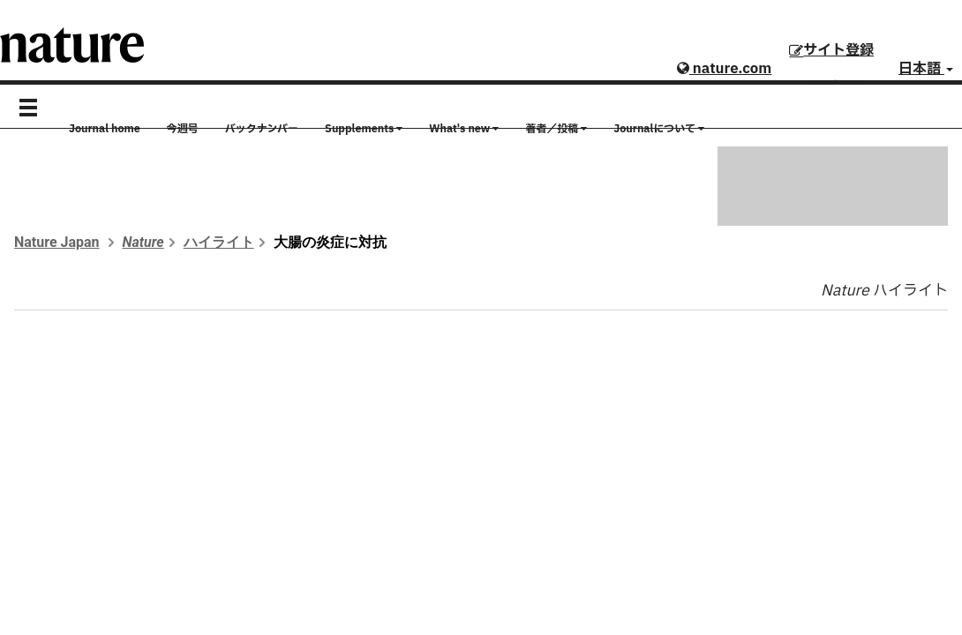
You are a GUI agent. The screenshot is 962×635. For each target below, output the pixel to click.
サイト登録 (831, 50)
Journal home (104, 129)
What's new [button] (464, 129)
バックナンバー (261, 129)
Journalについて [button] (658, 129)
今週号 (183, 129)
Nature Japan (57, 242)
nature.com (724, 68)
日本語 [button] (925, 68)
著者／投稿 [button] (556, 129)
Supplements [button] (363, 129)
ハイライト (219, 242)
